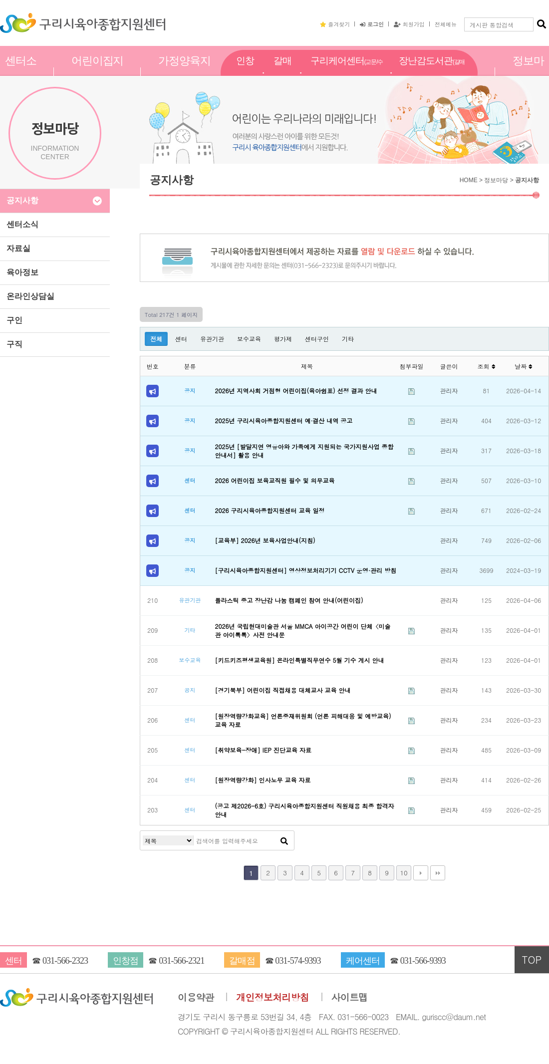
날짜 (524, 366)
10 (403, 872)
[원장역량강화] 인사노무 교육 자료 (263, 780)
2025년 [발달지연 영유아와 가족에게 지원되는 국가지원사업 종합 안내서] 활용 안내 (304, 450)
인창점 (245, 71)
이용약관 (196, 997)
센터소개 (20, 71)
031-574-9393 (297, 961)
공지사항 (22, 200)
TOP (532, 959)
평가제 (283, 338)
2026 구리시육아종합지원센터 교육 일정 (270, 510)
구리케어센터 (346, 71)
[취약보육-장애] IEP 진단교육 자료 (263, 750)
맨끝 (437, 872)
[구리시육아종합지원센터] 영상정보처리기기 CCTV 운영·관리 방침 (306, 570)
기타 (348, 338)
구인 (14, 320)
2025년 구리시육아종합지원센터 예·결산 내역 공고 (284, 420)
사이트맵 (349, 997)
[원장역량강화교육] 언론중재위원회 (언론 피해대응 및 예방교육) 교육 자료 (303, 720)
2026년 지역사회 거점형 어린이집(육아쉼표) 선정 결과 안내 (296, 390)
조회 (486, 366)
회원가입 (409, 24)
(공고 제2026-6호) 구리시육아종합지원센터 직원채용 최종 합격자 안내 (304, 809)
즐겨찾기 (335, 24)
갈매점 (282, 71)
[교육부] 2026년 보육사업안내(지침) (265, 540)
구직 (14, 344)
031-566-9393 (423, 961)
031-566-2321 (181, 961)
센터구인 (317, 338)
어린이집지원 (97, 71)
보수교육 (249, 338)
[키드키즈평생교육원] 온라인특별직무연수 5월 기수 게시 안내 (299, 660)
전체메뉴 (446, 24)
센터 (181, 338)
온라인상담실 (30, 296)
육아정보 (22, 272)
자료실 (18, 248)
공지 (189, 390)
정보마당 (528, 71)
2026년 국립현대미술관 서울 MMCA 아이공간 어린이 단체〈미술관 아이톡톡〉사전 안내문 (303, 630)
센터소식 (22, 224)
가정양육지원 (184, 71)
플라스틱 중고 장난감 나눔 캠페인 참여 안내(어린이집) (289, 600)
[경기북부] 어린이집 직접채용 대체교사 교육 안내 (283, 690)
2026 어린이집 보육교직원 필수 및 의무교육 (275, 480)
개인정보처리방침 (272, 997)
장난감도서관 (432, 71)
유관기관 (212, 338)
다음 (420, 872)
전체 (156, 338)
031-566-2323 (65, 961)
